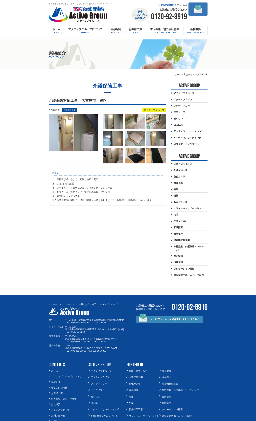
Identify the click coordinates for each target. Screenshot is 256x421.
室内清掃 (178, 243)
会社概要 (55, 382)
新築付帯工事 (180, 194)
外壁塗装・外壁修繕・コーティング (189, 236)
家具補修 (178, 176)
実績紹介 (55, 365)
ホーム (54, 356)
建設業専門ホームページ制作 (189, 261)
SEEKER (95, 382)
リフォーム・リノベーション (189, 199)
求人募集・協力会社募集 (64, 378)
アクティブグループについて (66, 360)
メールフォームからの (175, 304)
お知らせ (55, 396)
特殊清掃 (178, 249)
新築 (176, 188)
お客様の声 (57, 373)
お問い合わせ (58, 391)
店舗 (176, 182)
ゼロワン (95, 377)
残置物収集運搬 (182, 229)
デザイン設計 (180, 211)
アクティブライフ (100, 361)
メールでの (197, 17)
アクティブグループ (154, 110)
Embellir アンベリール (103, 398)
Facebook (56, 405)
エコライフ (96, 372)
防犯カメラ (179, 170)
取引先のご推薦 (59, 369)
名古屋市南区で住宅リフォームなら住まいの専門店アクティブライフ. (124, 418)
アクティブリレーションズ (105, 387)
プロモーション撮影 (184, 255)
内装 (176, 205)
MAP (121, 305)
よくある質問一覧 (60, 387)
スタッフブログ (59, 400)
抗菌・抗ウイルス (183, 158)
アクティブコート (100, 366)
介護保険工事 (69, 110)
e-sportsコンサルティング (104, 393)
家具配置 (178, 217)
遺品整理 (178, 223)
